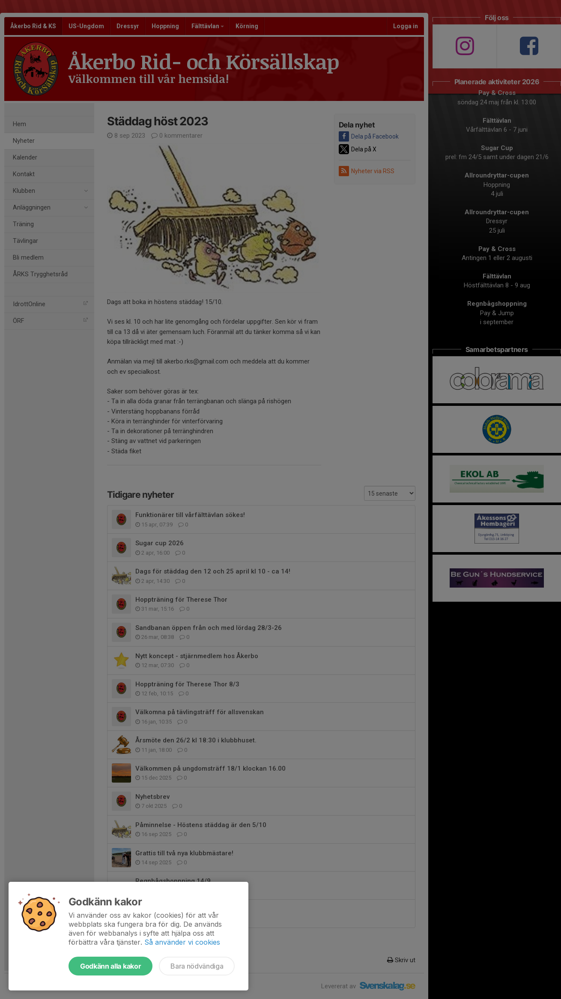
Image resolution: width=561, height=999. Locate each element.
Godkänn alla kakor (110, 966)
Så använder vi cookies (182, 942)
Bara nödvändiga (196, 966)
